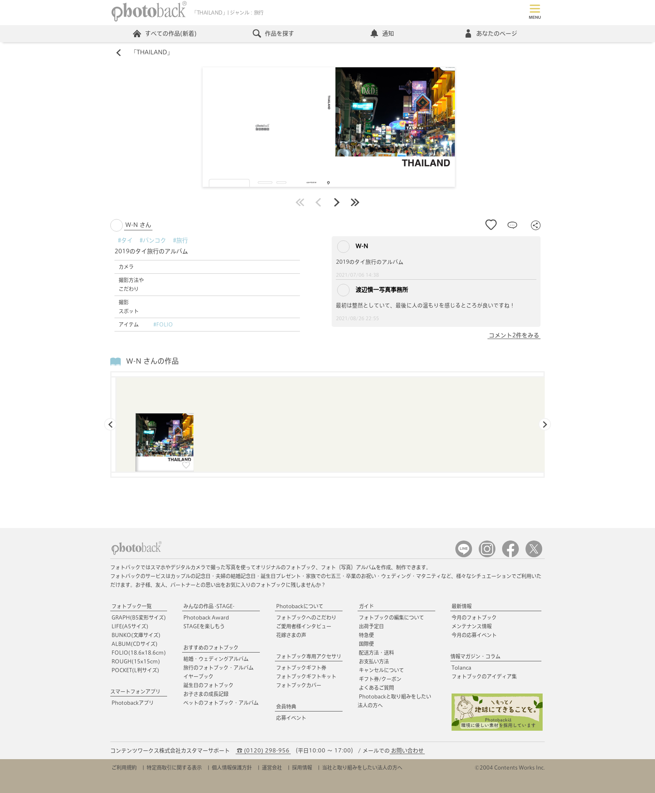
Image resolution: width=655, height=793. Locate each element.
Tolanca (461, 667)
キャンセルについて (381, 670)
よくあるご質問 (376, 687)
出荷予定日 (371, 626)
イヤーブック (198, 676)
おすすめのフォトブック (211, 647)
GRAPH (139, 617)
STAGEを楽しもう (204, 626)
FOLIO (139, 652)
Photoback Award (206, 617)
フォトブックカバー (298, 685)
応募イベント (291, 717)
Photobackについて (299, 606)
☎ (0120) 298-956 (263, 750)
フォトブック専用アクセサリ (308, 656)
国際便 (366, 643)
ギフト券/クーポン (380, 678)
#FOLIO (163, 324)
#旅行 (180, 240)
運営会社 (272, 767)
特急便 (366, 634)
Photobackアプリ (133, 702)
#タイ (125, 240)
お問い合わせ (407, 750)
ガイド (366, 606)
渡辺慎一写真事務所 (372, 290)
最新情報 (462, 606)
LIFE (130, 626)
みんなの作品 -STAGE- (208, 606)
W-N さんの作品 (152, 361)
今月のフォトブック (474, 617)
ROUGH (136, 661)
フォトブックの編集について (391, 617)
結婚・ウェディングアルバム (216, 658)
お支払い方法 (374, 661)
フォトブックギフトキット (306, 676)
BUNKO (136, 634)
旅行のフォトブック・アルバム (218, 667)
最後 (355, 202)
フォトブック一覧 (132, 606)
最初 (300, 202)
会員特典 (286, 706)
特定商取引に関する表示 (174, 767)
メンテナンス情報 (472, 626)
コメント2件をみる (514, 335)
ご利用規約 (124, 767)
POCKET (135, 670)
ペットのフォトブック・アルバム (221, 702)
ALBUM (134, 643)
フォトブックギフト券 (301, 667)
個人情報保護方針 (232, 767)
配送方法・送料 (376, 652)
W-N (352, 246)
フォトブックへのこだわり (306, 617)
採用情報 (302, 767)
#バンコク (153, 240)
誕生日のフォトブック (208, 685)
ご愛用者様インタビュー (303, 626)
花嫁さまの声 (291, 634)
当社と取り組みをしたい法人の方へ (362, 767)
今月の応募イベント (474, 634)
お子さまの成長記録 (205, 693)
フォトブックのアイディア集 (484, 676)
